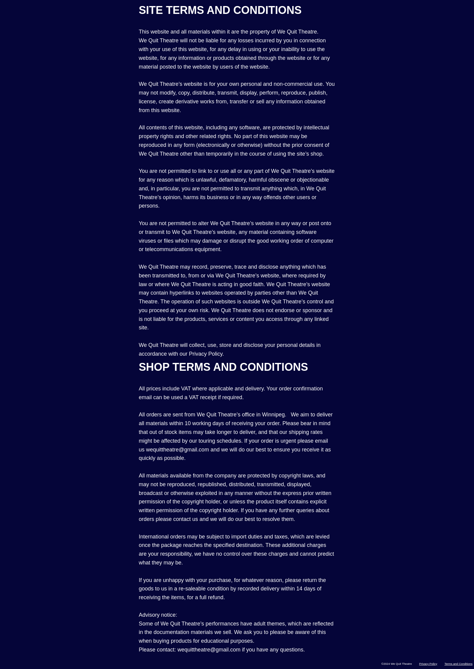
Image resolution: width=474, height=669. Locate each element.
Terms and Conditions (458, 663)
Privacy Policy (428, 663)
